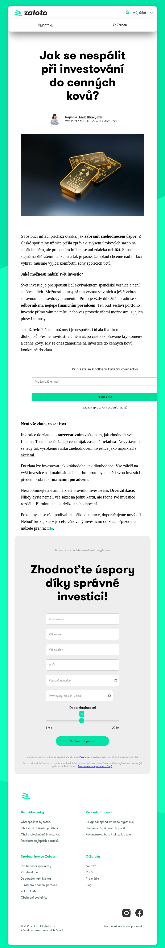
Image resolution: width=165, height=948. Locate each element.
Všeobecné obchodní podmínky (123, 926)
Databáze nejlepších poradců (40, 841)
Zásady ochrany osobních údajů (42, 930)
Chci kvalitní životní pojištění (39, 828)
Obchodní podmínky (34, 897)
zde (50, 528)
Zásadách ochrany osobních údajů (95, 766)
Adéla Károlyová (90, 117)
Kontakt (91, 866)
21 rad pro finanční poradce (39, 885)
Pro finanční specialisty (36, 866)
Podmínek (84, 757)
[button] (46, 25)
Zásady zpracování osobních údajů (104, 407)
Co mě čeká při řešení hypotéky (106, 828)
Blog (88, 885)
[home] (82, 12)
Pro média (92, 878)
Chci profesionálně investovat (40, 834)
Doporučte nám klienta (36, 878)
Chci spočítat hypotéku (36, 822)
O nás (90, 872)
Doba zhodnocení (82, 707)
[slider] (81, 720)
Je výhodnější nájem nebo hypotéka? (110, 822)
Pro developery (30, 872)
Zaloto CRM (28, 891)
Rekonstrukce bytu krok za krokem (108, 834)
